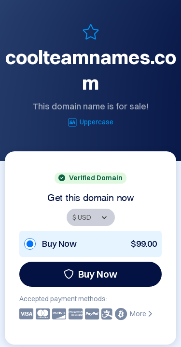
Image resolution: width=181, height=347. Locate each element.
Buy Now (90, 274)
